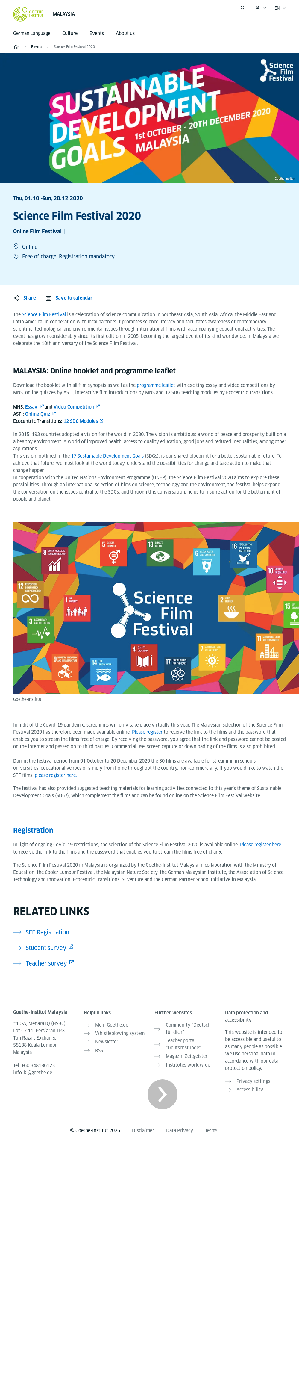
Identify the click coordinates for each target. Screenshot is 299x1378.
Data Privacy (179, 1130)
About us (125, 33)
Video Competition (74, 407)
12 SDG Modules (80, 421)
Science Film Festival (44, 314)
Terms (211, 1130)
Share (29, 298)
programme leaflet (156, 385)
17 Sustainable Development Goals (108, 456)
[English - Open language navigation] (280, 8)
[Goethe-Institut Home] (28, 14)
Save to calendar (74, 298)
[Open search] (242, 8)
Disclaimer (143, 1130)
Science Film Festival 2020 (74, 46)
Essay (31, 407)
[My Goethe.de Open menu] (260, 8)
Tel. (34, 1065)
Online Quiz (37, 414)
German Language (31, 33)
